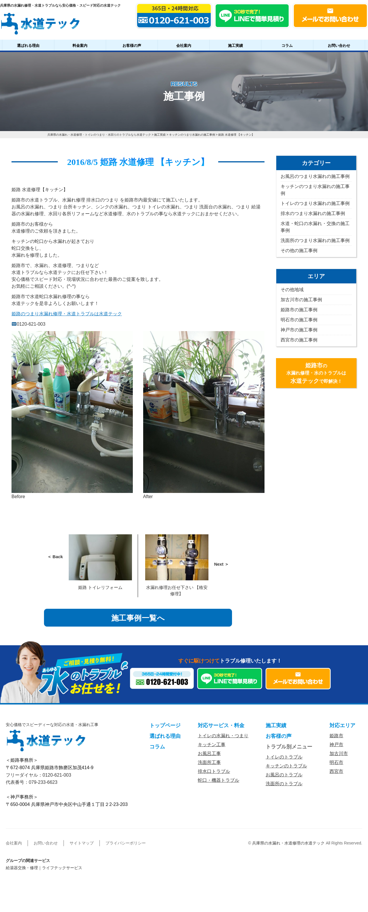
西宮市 (336, 771)
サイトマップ (82, 843)
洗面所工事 (209, 762)
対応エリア (342, 726)
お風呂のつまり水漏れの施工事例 (315, 176)
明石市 (336, 762)
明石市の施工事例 (299, 319)
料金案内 (79, 45)
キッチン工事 (211, 744)
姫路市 (336, 736)
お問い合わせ (339, 45)
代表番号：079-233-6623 (31, 782)
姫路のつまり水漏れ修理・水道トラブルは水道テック (67, 313)
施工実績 (235, 45)
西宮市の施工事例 (299, 339)
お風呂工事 (209, 753)
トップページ (165, 726)
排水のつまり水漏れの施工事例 (313, 213)
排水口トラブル (214, 771)
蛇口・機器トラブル (218, 780)
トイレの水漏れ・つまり (223, 736)
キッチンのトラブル (286, 766)
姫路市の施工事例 (299, 309)
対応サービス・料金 (221, 726)
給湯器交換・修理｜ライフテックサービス (44, 867)
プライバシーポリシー (126, 843)
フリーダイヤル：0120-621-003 (38, 775)
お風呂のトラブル (284, 775)
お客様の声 (131, 45)
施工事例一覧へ (138, 618)
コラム (287, 45)
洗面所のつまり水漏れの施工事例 (315, 240)
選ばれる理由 (28, 45)
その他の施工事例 (299, 250)
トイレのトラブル (284, 757)
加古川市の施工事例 (301, 299)
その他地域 (292, 289)
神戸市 (336, 744)
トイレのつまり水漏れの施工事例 (315, 203)
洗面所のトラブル (284, 784)
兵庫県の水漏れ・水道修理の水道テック (288, 843)
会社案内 (183, 45)
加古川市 (338, 753)
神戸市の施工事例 (299, 329)
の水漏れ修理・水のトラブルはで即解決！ (316, 373)
